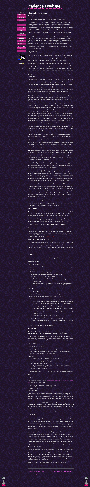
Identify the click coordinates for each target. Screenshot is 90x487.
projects (21, 35)
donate (21, 20)
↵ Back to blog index (33, 474)
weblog (21, 25)
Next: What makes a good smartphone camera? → (62, 471)
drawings (21, 41)
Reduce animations (22, 67)
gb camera (21, 43)
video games (21, 27)
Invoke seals (20, 68)
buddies (21, 48)
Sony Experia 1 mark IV (61, 74)
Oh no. (29, 465)
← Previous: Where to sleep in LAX (36, 471)
